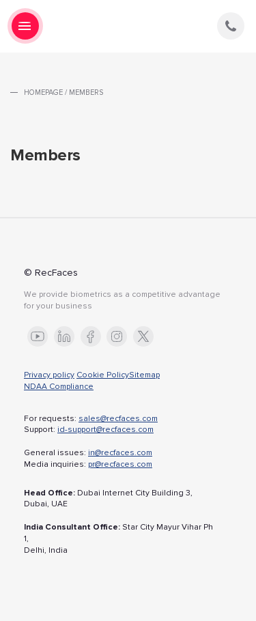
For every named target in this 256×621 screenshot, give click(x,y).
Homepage (43, 92)
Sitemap (144, 375)
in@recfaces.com (120, 453)
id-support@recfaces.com (105, 429)
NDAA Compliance (59, 386)
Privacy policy (49, 375)
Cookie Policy (102, 375)
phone (230, 26)
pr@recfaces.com (120, 464)
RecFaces (128, 26)
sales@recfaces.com (118, 419)
